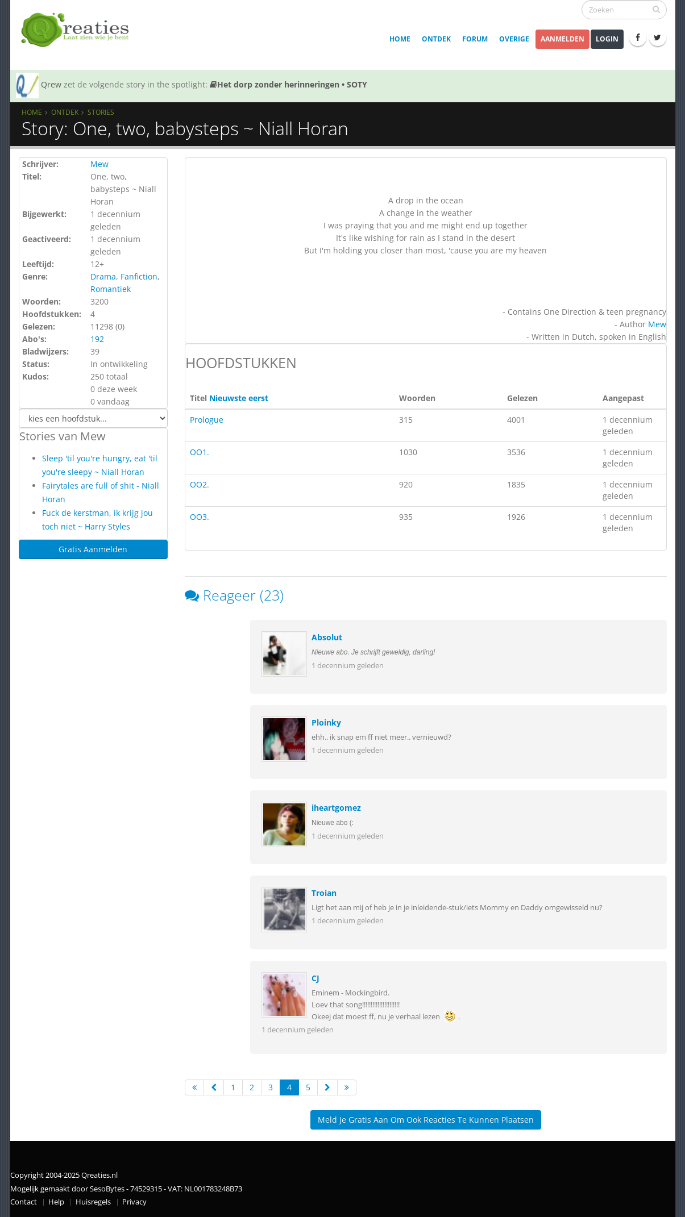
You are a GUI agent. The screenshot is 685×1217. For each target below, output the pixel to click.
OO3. (199, 516)
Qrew (51, 84)
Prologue (206, 419)
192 (97, 339)
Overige (514, 39)
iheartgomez (336, 807)
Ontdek (436, 39)
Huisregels (93, 1202)
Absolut (327, 637)
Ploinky (326, 722)
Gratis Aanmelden (93, 549)
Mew (99, 164)
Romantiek (110, 289)
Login (607, 39)
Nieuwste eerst (238, 398)
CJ (315, 978)
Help (56, 1202)
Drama (103, 276)
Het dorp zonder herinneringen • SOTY (288, 84)
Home (399, 39)
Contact (23, 1202)
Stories (101, 111)
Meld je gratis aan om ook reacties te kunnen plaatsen (426, 1119)
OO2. (199, 484)
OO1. (199, 452)
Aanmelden (562, 39)
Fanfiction (139, 276)
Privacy (134, 1202)
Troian (324, 892)
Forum (475, 39)
